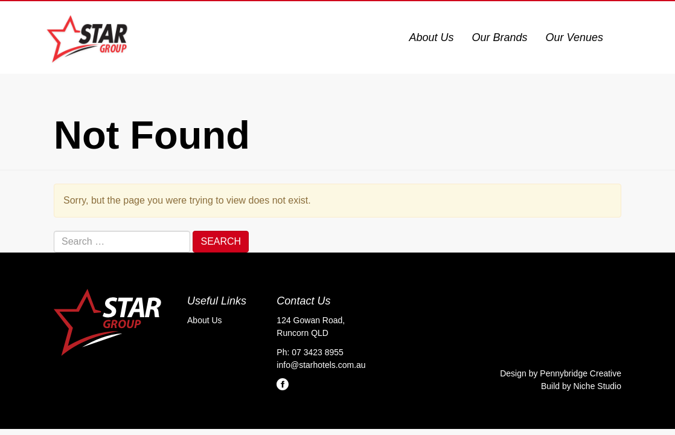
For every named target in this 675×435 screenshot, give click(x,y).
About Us (431, 37)
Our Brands (500, 37)
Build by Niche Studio (581, 386)
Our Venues (574, 37)
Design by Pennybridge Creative (560, 373)
